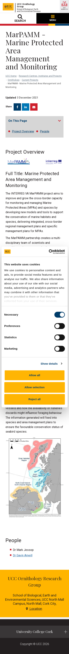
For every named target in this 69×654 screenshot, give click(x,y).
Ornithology (14, 80)
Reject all (35, 399)
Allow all (34, 375)
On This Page (17, 121)
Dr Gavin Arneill (22, 555)
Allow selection (34, 387)
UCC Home (11, 76)
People (44, 131)
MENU (52, 18)
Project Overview (23, 131)
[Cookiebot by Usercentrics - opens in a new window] (49, 251)
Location (34, 609)
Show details (49, 363)
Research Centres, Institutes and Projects (40, 76)
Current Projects (30, 80)
